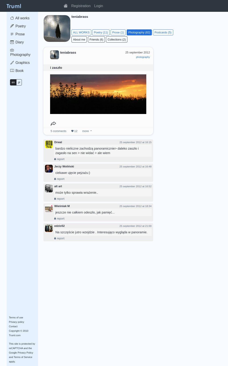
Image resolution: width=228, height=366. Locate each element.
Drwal (58, 142)
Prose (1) (118, 32)
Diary (17, 42)
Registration (81, 6)
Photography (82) (139, 32)
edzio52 (59, 226)
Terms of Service (23, 357)
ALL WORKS (81, 32)
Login (98, 6)
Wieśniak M (62, 206)
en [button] (13, 82)
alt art (58, 186)
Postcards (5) (163, 32)
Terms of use (16, 317)
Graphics (20, 63)
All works (20, 18)
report (59, 159)
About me (79, 39)
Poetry (18, 26)
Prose (17, 34)
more (85, 131)
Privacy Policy (25, 352)
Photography (20, 52)
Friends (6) (96, 39)
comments (58, 131)
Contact (13, 326)
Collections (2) (117, 39)
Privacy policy (16, 322)
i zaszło (56, 67)
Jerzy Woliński (64, 166)
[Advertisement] (191, 74)
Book (17, 71)
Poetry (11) (101, 32)
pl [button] (19, 82)
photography (143, 57)
